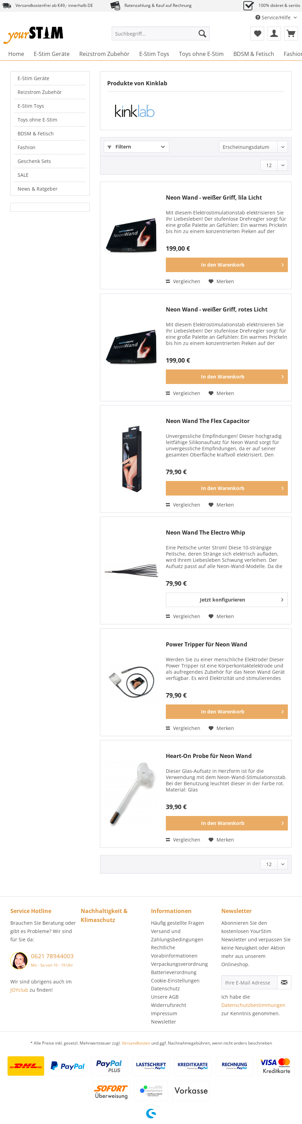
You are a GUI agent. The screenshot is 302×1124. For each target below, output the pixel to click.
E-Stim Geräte (33, 78)
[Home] (16, 53)
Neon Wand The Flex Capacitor (208, 421)
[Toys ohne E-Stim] (201, 53)
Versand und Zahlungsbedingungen (177, 935)
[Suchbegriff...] (161, 33)
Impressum (164, 1013)
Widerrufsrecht (168, 1005)
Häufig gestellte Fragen (177, 923)
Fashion (27, 147)
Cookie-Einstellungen (175, 980)
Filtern (119, 146)
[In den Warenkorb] (227, 265)
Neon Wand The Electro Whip (205, 532)
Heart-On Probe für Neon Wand (209, 756)
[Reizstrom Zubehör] (104, 53)
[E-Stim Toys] (154, 53)
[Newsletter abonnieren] (284, 982)
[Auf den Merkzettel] (221, 281)
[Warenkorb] (291, 33)
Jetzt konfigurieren (241, 598)
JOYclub (19, 990)
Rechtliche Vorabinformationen (174, 951)
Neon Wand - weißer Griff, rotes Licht (217, 309)
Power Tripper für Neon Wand (206, 644)
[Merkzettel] (257, 33)
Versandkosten (136, 1043)
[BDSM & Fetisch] (254, 53)
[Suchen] (202, 33)
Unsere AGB (165, 996)
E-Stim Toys (31, 106)
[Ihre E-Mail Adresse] (249, 982)
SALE (23, 175)
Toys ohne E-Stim (37, 119)
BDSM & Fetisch (36, 133)
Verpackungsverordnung (179, 964)
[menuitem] (161, 37)
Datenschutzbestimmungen (253, 1005)
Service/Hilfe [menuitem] (273, 17)
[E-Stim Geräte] (51, 53)
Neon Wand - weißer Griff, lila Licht (214, 197)
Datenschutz (165, 988)
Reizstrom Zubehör (40, 92)
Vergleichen (183, 281)
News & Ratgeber (38, 188)
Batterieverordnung (174, 972)
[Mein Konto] (274, 33)
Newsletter (163, 1021)
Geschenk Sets (34, 161)
